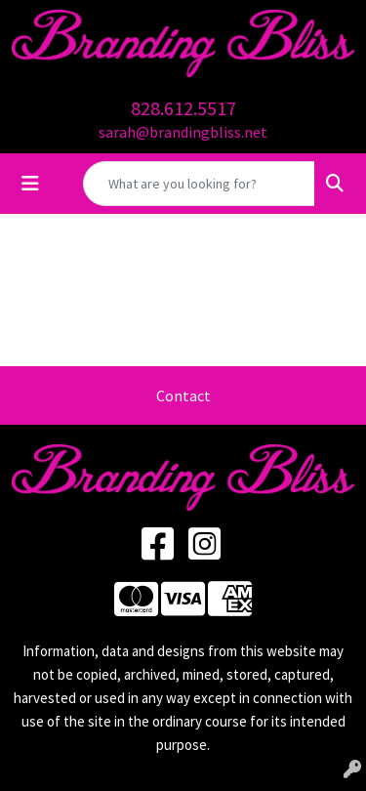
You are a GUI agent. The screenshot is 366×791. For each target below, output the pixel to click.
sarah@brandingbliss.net (183, 132)
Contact (183, 395)
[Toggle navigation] (30, 183)
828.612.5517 (183, 108)
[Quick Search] (199, 183)
